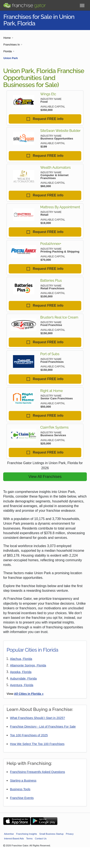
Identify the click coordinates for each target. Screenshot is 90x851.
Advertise (9, 834)
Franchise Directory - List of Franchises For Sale (43, 726)
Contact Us (40, 838)
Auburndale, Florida (23, 678)
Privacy (70, 834)
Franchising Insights (26, 834)
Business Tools (20, 789)
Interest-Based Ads (14, 838)
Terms (29, 838)
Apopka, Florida (20, 672)
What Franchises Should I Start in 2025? (37, 718)
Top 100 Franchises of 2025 (29, 735)
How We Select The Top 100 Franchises (37, 744)
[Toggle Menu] (82, 5)
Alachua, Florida (21, 659)
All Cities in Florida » (28, 693)
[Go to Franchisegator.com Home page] (24, 4)
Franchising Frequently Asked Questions (37, 772)
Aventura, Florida (21, 685)
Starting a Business (23, 780)
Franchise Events (22, 798)
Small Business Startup (51, 834)
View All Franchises (45, 476)
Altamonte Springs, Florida (28, 665)
